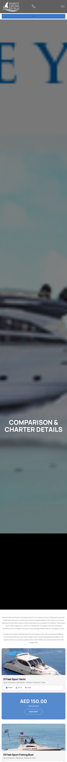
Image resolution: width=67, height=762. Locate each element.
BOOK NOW (33, 712)
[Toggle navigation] (33, 16)
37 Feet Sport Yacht (14, 679)
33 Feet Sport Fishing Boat (18, 754)
